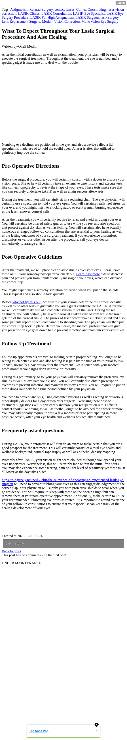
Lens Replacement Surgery (21, 21)
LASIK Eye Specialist (89, 13)
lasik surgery (110, 17)
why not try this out (26, 302)
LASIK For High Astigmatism (52, 17)
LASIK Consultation (56, 13)
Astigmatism (19, 9)
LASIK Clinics (29, 13)
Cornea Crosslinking (91, 9)
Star (19, 543)
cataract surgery (41, 9)
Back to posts (11, 551)
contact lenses (64, 9)
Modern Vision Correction (61, 21)
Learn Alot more (88, 274)
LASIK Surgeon (87, 17)
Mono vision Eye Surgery (99, 21)
